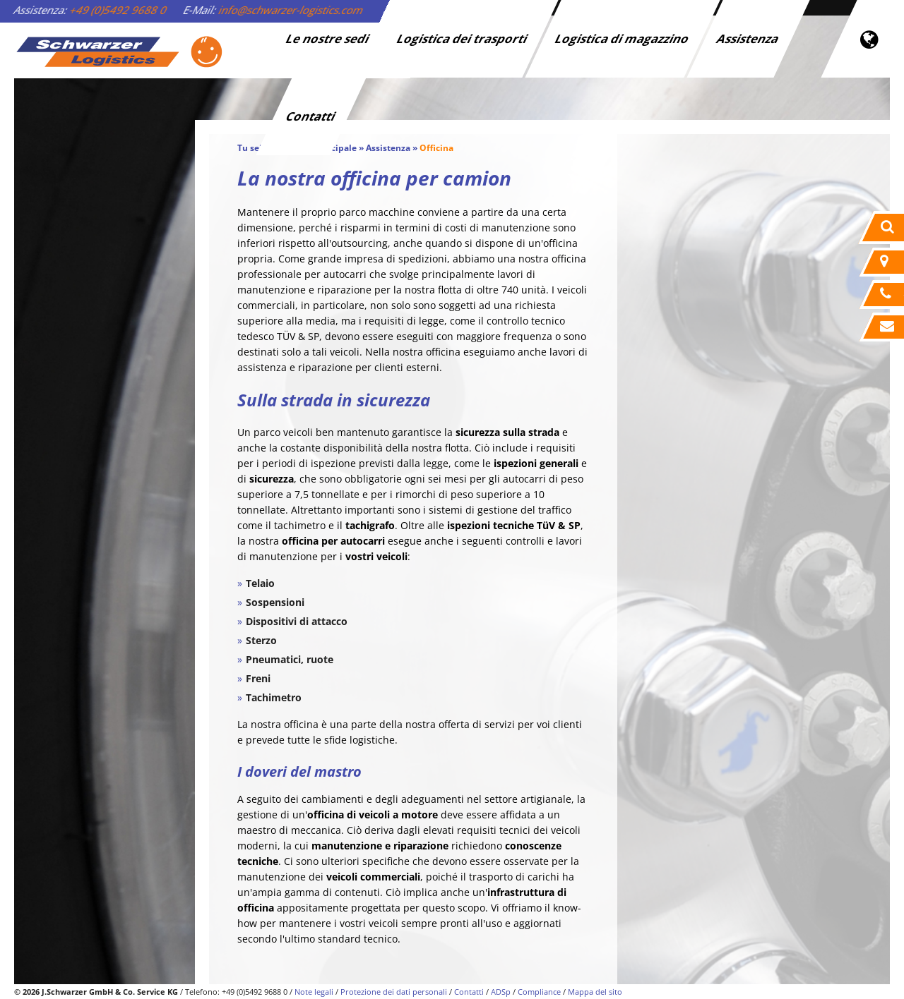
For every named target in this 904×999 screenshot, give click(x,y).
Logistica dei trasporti (463, 38)
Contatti (311, 116)
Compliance (539, 991)
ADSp (501, 991)
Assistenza (748, 38)
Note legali (314, 991)
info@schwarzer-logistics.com (291, 10)
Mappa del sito (595, 991)
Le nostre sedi (328, 38)
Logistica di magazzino (623, 38)
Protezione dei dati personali (393, 991)
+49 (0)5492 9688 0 (118, 10)
